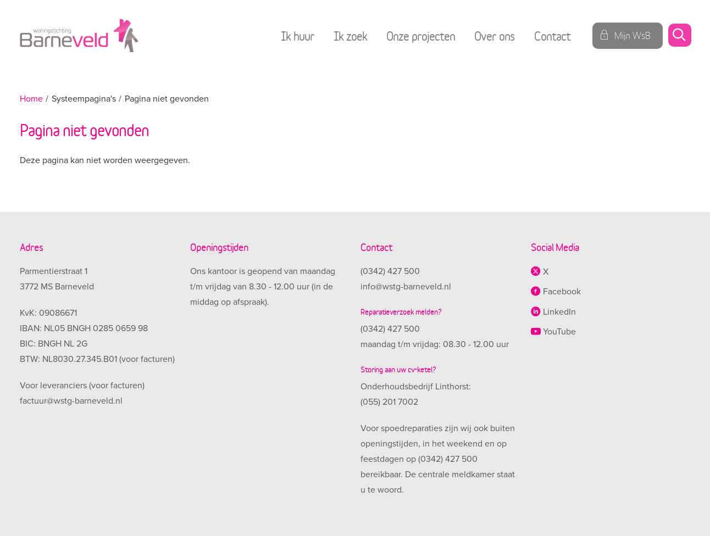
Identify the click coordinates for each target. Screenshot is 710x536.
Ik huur (297, 35)
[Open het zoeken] (679, 36)
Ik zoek (350, 35)
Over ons (494, 35)
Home (31, 98)
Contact (552, 35)
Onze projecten (420, 35)
